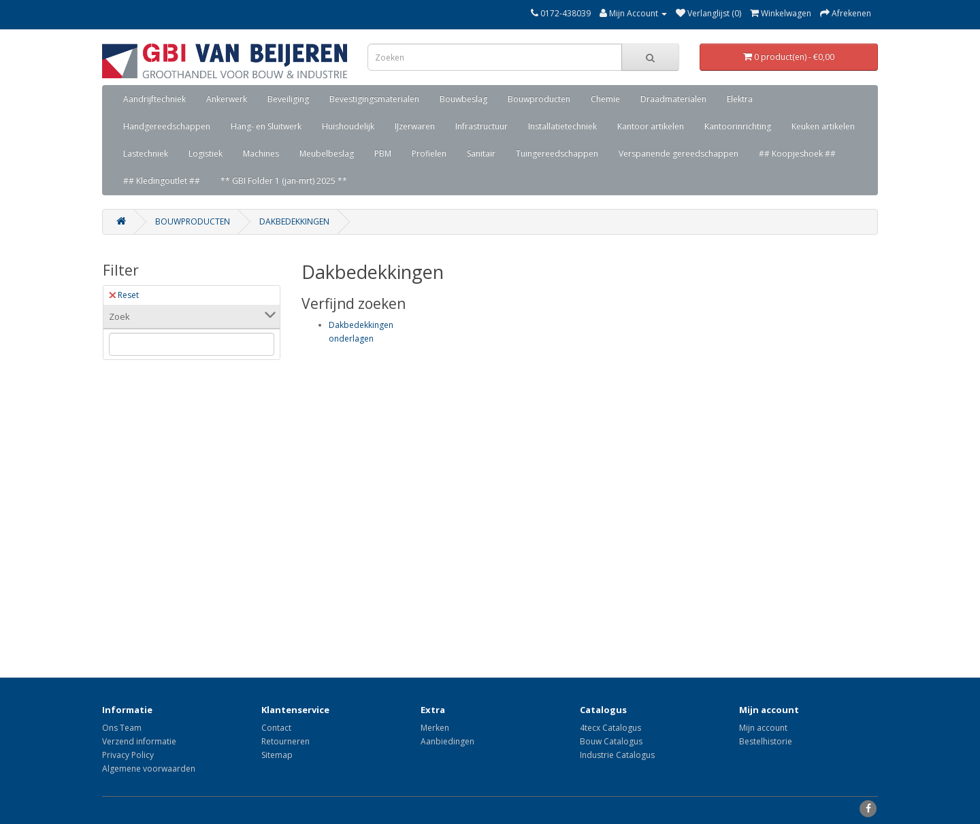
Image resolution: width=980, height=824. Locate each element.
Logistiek (206, 153)
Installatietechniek (562, 126)
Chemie (605, 99)
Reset (124, 295)
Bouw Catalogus (611, 741)
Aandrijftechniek (154, 99)
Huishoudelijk (348, 126)
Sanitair (481, 153)
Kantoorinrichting (737, 126)
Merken (435, 728)
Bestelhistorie (765, 741)
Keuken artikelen (823, 126)
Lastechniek (145, 153)
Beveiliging (288, 99)
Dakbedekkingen (294, 221)
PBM (382, 153)
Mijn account (763, 728)
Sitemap (277, 755)
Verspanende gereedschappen (678, 153)
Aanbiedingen (447, 741)
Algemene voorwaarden (148, 768)
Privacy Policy (128, 755)
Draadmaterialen (673, 99)
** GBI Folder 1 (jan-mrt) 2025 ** (283, 180)
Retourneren (285, 741)
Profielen (429, 153)
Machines (261, 153)
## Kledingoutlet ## (161, 180)
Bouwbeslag (463, 99)
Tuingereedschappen (557, 153)
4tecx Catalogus (610, 728)
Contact (276, 728)
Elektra (740, 99)
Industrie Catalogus (617, 755)
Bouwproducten (539, 99)
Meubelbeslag (326, 153)
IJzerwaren (415, 126)
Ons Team (122, 728)
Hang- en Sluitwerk (266, 126)
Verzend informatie (139, 741)
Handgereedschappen (166, 126)
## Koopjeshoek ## (797, 153)
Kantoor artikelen (650, 126)
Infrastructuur (481, 126)
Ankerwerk (226, 99)
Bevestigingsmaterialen (374, 99)
